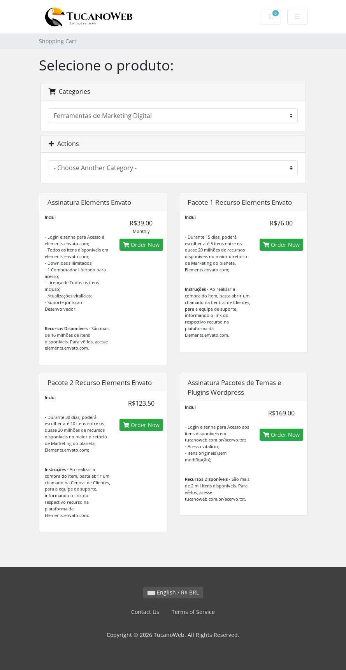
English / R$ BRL (173, 592)
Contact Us (145, 611)
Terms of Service (193, 611)
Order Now (141, 244)
